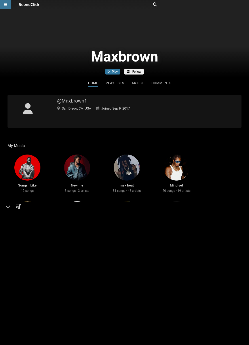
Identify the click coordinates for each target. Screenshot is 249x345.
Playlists (115, 83)
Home (93, 83)
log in (41, 285)
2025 (27, 254)
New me (77, 196)
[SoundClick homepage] (29, 4)
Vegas (176, 254)
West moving (127, 254)
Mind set (176, 196)
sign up (24, 285)
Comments (162, 83)
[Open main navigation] (5, 4)
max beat (127, 196)
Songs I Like (27, 196)
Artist (138, 83)
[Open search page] (244, 4)
